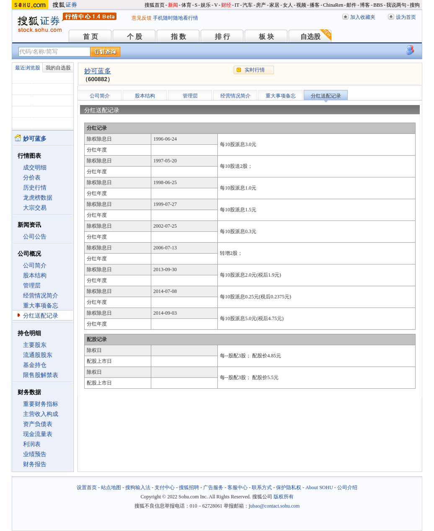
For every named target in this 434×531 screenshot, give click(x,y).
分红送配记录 (40, 316)
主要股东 (34, 345)
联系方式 (262, 487)
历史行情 (34, 188)
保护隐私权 (288, 487)
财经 (226, 5)
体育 (186, 5)
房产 (261, 5)
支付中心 (165, 487)
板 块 (266, 36)
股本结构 (34, 275)
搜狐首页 (155, 5)
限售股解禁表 (40, 375)
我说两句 (396, 5)
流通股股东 (37, 355)
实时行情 (255, 70)
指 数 (178, 36)
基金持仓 (34, 365)
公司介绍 (347, 487)
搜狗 (415, 5)
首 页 (90, 36)
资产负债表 (37, 424)
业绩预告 (34, 454)
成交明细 (34, 167)
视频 (301, 5)
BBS (378, 5)
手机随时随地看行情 (175, 18)
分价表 (32, 177)
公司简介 (34, 265)
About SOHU (319, 487)
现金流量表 (37, 434)
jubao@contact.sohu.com (274, 506)
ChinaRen (333, 5)
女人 (288, 5)
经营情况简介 (40, 295)
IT (237, 5)
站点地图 (111, 487)
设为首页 (406, 17)
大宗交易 (34, 208)
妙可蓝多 (97, 70)
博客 (365, 5)
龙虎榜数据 (37, 198)
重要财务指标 (40, 404)
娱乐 (206, 5)
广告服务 (213, 487)
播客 (315, 5)
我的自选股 (58, 68)
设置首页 (87, 487)
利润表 (32, 444)
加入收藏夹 (362, 17)
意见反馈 (142, 18)
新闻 (173, 5)
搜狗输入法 (137, 487)
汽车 (248, 5)
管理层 (32, 285)
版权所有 (284, 497)
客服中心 (237, 487)
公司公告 (34, 236)
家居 (274, 5)
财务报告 (34, 464)
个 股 (134, 36)
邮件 (351, 5)
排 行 (222, 36)
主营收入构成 (40, 414)
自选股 (310, 36)
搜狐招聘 (189, 487)
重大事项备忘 (40, 306)
